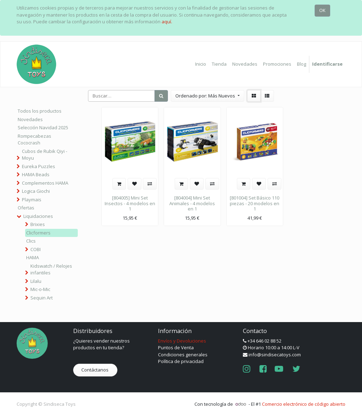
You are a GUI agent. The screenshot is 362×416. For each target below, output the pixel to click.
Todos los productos (40, 111)
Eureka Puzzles (38, 166)
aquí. (167, 21)
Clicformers (38, 233)
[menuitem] (200, 64)
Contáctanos (95, 370)
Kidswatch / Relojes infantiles (51, 269)
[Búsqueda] (161, 96)
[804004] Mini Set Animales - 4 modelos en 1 (192, 203)
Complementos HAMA (45, 183)
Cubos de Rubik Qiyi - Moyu (44, 154)
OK (322, 10)
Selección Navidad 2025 (43, 127)
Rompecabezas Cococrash (34, 139)
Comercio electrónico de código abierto (303, 404)
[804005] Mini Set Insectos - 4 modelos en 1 (130, 203)
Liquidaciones (38, 216)
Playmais (31, 199)
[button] (207, 96)
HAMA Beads (35, 174)
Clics (31, 241)
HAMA (32, 257)
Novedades (30, 119)
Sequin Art (41, 298)
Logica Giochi (36, 191)
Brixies (37, 224)
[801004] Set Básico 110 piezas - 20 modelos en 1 (254, 203)
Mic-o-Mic (40, 289)
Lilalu (35, 281)
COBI (35, 249)
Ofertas (26, 207)
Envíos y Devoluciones (182, 341)
